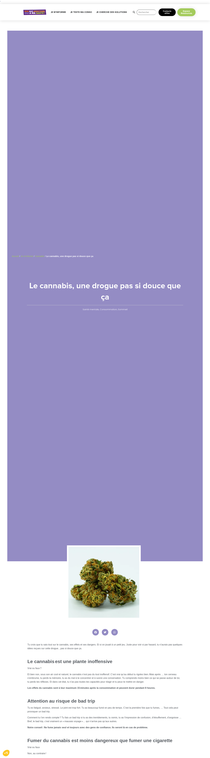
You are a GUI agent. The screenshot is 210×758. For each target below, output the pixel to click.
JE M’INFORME (59, 12)
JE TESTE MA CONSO (81, 12)
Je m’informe (27, 256)
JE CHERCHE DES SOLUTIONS (112, 12)
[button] (95, 632)
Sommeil (122, 309)
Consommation (108, 309)
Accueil (15, 256)
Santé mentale (91, 309)
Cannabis (39, 256)
